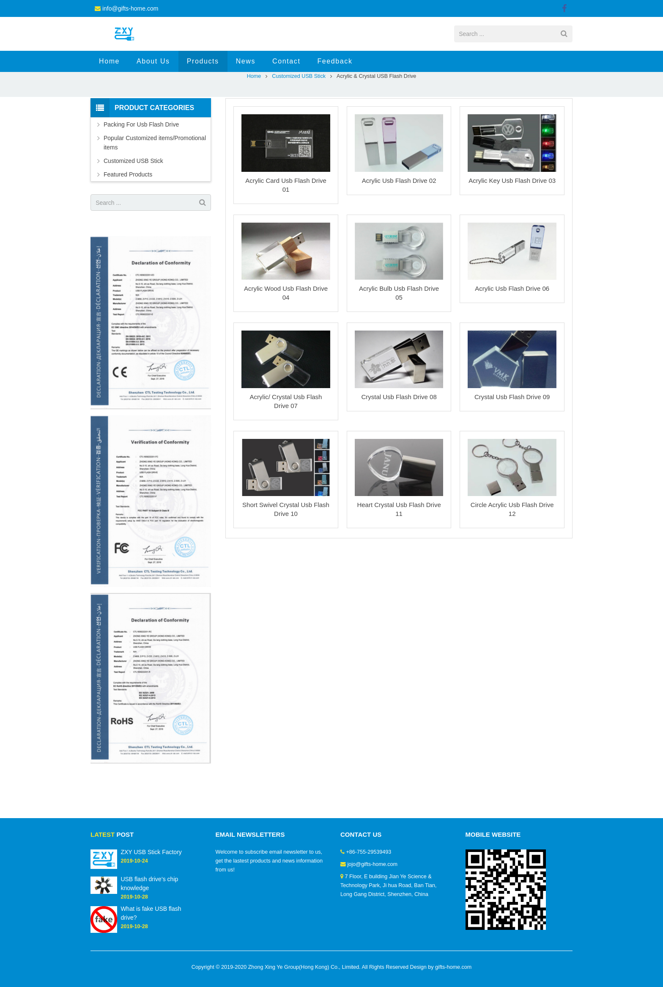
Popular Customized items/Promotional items (155, 176)
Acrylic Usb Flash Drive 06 (512, 322)
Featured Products (128, 208)
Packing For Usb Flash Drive (141, 158)
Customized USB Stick (299, 110)
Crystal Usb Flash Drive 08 (398, 430)
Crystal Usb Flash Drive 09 (512, 430)
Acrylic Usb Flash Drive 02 (399, 214)
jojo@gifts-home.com (372, 864)
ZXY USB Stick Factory (151, 852)
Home (254, 110)
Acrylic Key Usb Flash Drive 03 (512, 214)
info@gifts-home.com (130, 8)
